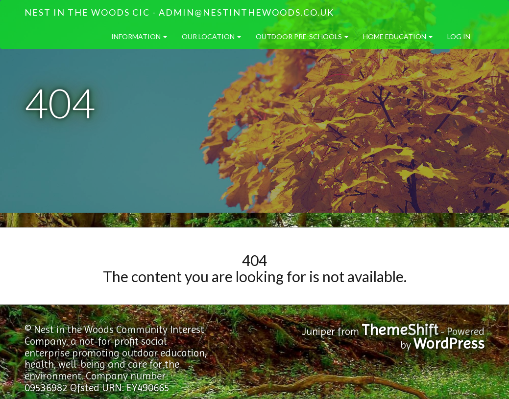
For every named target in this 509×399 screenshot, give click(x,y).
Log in (458, 36)
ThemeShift (400, 330)
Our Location (211, 36)
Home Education (398, 36)
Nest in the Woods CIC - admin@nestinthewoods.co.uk (179, 12)
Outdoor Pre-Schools (302, 36)
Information (139, 36)
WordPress (449, 343)
